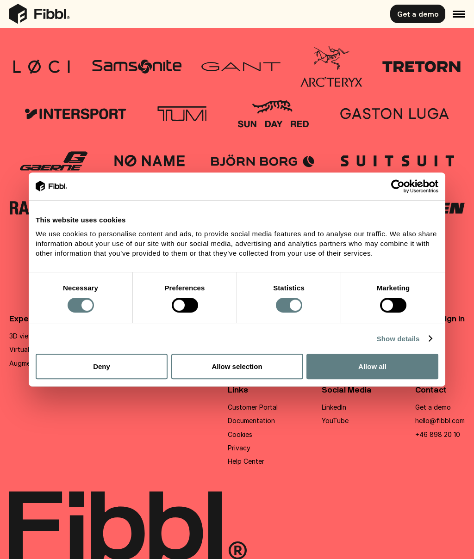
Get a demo (417, 14)
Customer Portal (253, 407)
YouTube (335, 420)
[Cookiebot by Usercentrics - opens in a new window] (397, 186)
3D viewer (24, 336)
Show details (398, 339)
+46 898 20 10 (437, 434)
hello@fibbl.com (440, 420)
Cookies (240, 434)
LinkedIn (334, 407)
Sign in (452, 318)
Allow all (372, 366)
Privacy (239, 448)
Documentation (251, 420)
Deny (101, 366)
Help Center (246, 461)
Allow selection (237, 366)
